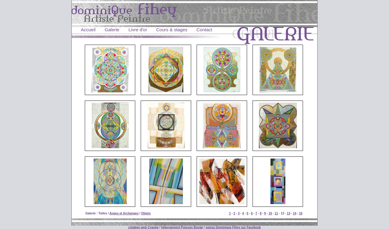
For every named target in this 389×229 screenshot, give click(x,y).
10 (270, 213)
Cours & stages (172, 29)
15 (300, 213)
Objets (146, 213)
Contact (204, 29)
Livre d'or (138, 29)
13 (288, 213)
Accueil (88, 29)
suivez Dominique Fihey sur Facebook (233, 227)
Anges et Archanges (124, 213)
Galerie (112, 29)
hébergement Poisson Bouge (182, 227)
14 (294, 213)
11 (276, 213)
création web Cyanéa (143, 227)
